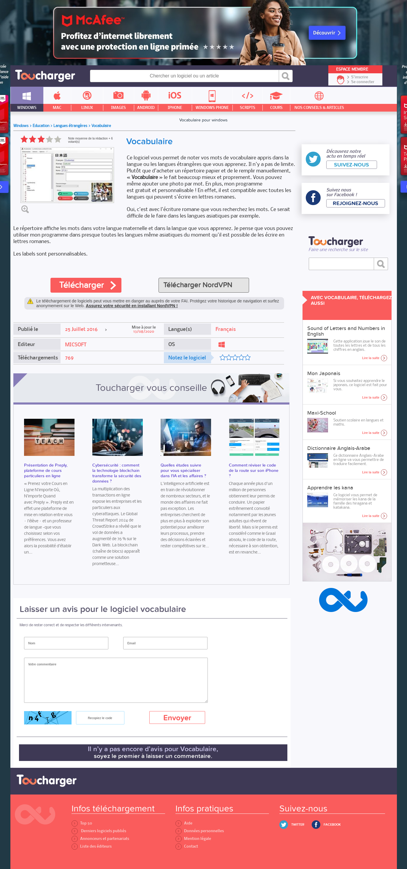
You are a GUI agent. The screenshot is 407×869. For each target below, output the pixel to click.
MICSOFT (76, 344)
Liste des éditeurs (92, 846)
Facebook (332, 825)
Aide (183, 823)
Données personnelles (199, 831)
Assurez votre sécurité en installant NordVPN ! (132, 305)
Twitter (297, 825)
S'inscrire (359, 77)
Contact (186, 846)
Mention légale (193, 838)
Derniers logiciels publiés (99, 831)
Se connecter (362, 82)
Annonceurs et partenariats (100, 838)
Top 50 (82, 823)
